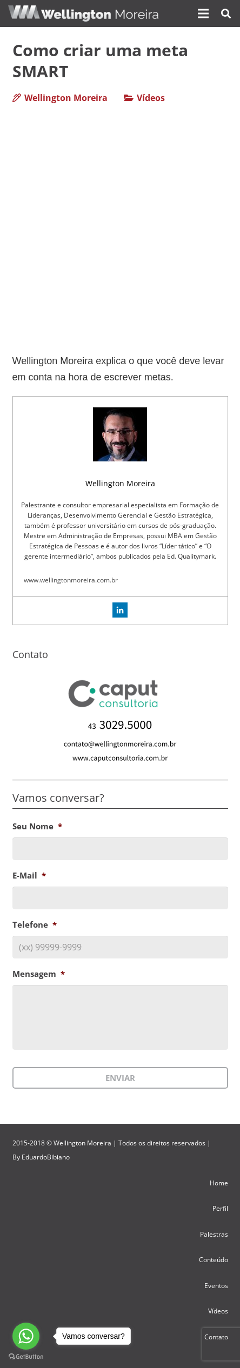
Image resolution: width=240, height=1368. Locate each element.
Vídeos (151, 98)
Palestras (214, 1234)
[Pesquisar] (226, 13)
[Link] (83, 13)
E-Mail (29, 875)
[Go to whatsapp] (25, 1336)
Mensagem (38, 974)
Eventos (216, 1285)
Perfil (220, 1208)
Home (219, 1183)
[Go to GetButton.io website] (26, 1356)
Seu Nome (37, 826)
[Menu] (203, 13)
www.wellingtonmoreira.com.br (71, 580)
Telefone (34, 925)
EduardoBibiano (46, 1157)
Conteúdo (213, 1259)
